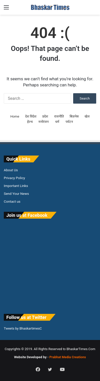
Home (14, 116)
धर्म (57, 122)
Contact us (12, 201)
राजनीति (59, 116)
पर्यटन (69, 122)
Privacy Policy (14, 178)
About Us (11, 170)
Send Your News (16, 194)
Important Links (16, 186)
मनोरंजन (43, 122)
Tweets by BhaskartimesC (23, 328)
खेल (87, 116)
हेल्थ (30, 122)
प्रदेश (45, 116)
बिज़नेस (74, 116)
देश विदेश (30, 116)
